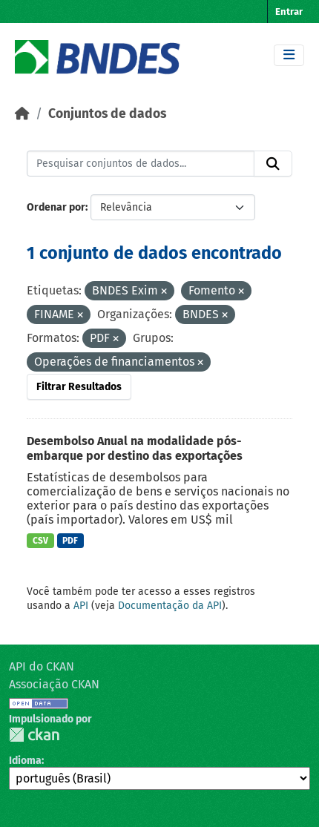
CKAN (34, 734)
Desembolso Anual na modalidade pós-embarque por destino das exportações (135, 449)
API (80, 605)
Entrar (289, 11)
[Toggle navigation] (289, 55)
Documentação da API (170, 605)
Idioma (25, 760)
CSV (40, 541)
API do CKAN (41, 666)
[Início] (22, 114)
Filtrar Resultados (79, 386)
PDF (70, 541)
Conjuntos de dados (107, 114)
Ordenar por (56, 207)
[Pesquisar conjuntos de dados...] (140, 164)
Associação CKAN (54, 684)
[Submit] (273, 164)
